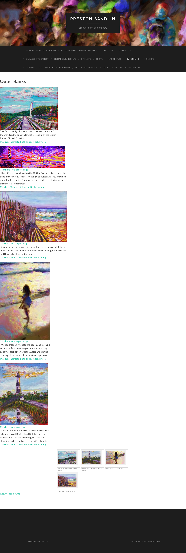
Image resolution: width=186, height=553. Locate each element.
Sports (99, 59)
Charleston (125, 50)
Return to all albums (10, 493)
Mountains (64, 68)
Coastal (30, 68)
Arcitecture (115, 59)
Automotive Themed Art (127, 68)
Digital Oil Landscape (65, 59)
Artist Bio (109, 50)
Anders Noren (147, 542)
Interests (86, 59)
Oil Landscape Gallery (37, 59)
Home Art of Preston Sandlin (41, 50)
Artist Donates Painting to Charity (80, 50)
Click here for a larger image (14, 169)
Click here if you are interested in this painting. (23, 187)
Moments (149, 59)
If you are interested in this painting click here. (23, 141)
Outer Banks (133, 59)
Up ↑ (158, 542)
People (106, 68)
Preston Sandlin (93, 18)
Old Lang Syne (47, 68)
